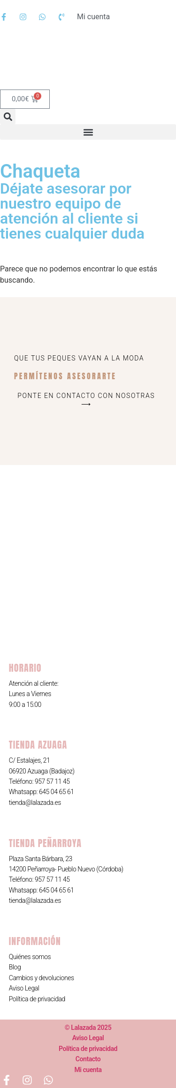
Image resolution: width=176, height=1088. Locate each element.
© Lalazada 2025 (88, 1027)
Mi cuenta (87, 1069)
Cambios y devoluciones (41, 978)
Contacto (88, 1059)
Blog (15, 967)
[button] (7, 116)
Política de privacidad (37, 999)
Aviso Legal (24, 988)
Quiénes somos (30, 956)
